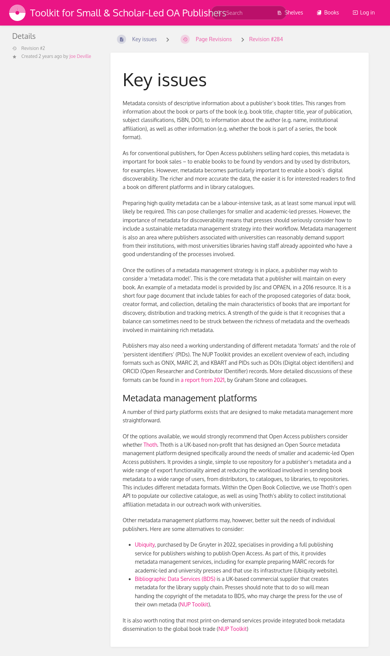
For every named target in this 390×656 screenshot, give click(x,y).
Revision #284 (266, 39)
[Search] (219, 13)
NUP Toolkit (194, 604)
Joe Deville (80, 56)
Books (327, 12)
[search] (249, 13)
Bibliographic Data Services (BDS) (175, 579)
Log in (364, 12)
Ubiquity (145, 544)
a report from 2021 (203, 380)
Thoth (150, 444)
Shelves (290, 12)
